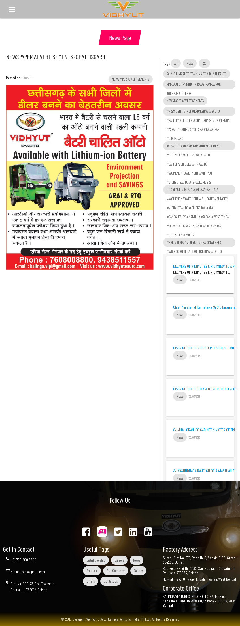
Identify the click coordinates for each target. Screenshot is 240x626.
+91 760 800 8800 (23, 559)
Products (91, 570)
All (175, 63)
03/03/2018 (194, 280)
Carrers (119, 560)
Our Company (116, 570)
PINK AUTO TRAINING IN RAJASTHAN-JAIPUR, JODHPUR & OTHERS (194, 85)
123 (204, 63)
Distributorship (95, 560)
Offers (90, 581)
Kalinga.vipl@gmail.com (28, 571)
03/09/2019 (27, 78)
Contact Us (111, 581)
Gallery (138, 570)
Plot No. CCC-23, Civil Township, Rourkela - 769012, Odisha (33, 586)
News (189, 63)
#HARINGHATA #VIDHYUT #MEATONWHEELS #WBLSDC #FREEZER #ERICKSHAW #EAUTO (194, 243)
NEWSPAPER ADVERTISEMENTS (185, 101)
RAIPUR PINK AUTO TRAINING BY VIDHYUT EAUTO (197, 74)
